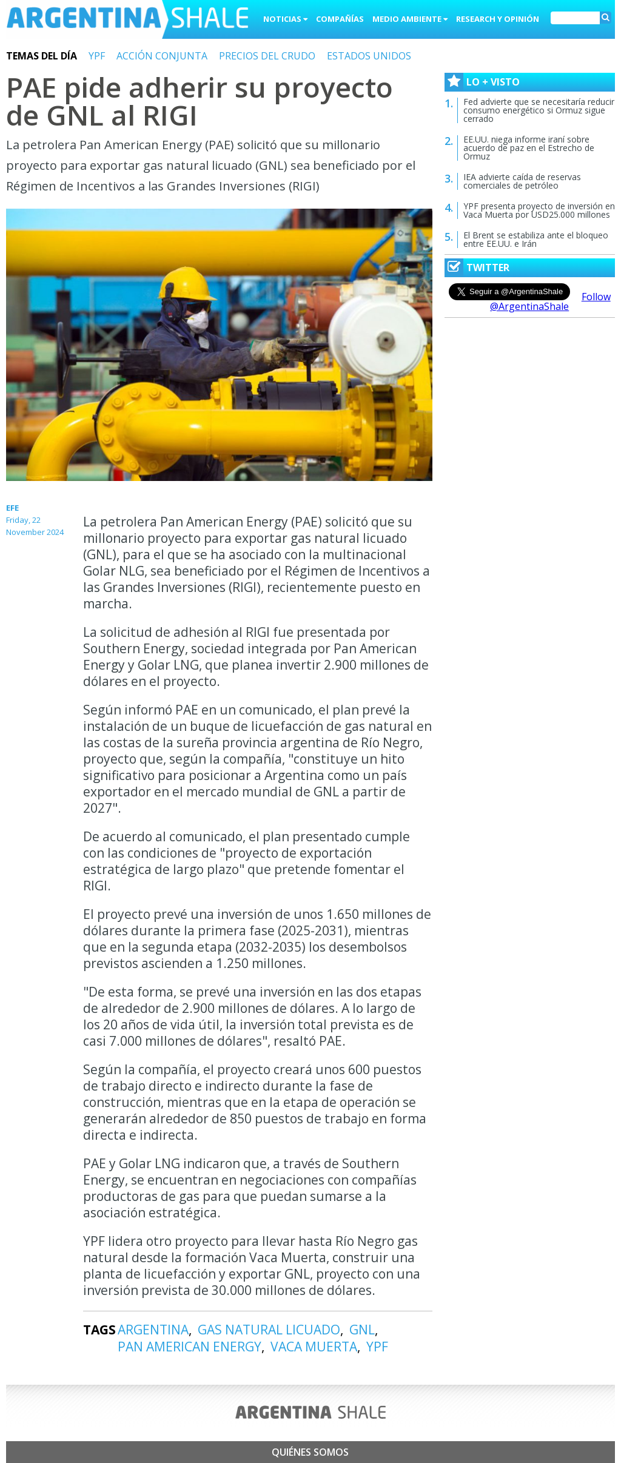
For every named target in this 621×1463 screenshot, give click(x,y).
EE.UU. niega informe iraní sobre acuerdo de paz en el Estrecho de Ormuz (528, 147)
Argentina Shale (127, 20)
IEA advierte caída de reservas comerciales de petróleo (522, 181)
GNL (362, 1329)
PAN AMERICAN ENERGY (189, 1346)
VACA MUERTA (313, 1346)
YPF (97, 55)
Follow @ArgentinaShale (550, 301)
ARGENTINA (153, 1329)
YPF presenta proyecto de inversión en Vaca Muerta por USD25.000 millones (539, 210)
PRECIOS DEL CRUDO (267, 55)
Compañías (340, 18)
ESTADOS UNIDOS (369, 55)
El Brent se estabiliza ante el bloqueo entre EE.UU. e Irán (535, 239)
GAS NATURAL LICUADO (269, 1329)
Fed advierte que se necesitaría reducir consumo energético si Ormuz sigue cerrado (538, 110)
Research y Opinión (497, 18)
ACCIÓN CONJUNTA (161, 55)
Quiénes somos (310, 1452)
